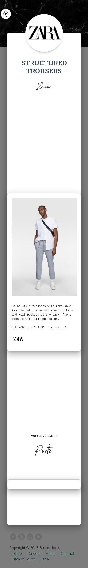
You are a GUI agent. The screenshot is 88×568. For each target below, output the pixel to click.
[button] (18, 339)
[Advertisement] (44, 146)
